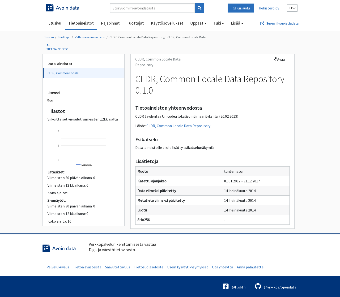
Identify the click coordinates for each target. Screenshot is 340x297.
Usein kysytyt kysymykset (187, 267)
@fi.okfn (234, 286)
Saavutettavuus (117, 267)
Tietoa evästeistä (87, 267)
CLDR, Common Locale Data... (187, 37)
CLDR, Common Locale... (64, 73)
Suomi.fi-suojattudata (282, 23)
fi (292, 8)
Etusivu (54, 23)
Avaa (279, 59)
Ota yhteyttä (222, 267)
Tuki (217, 23)
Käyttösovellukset (167, 23)
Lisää (235, 23)
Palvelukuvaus (58, 267)
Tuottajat (135, 23)
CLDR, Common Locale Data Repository (137, 37)
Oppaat (196, 23)
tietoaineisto (57, 49)
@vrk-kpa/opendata (275, 286)
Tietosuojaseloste (148, 267)
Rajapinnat (110, 23)
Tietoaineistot (81, 23)
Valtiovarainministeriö (90, 37)
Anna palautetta (250, 267)
